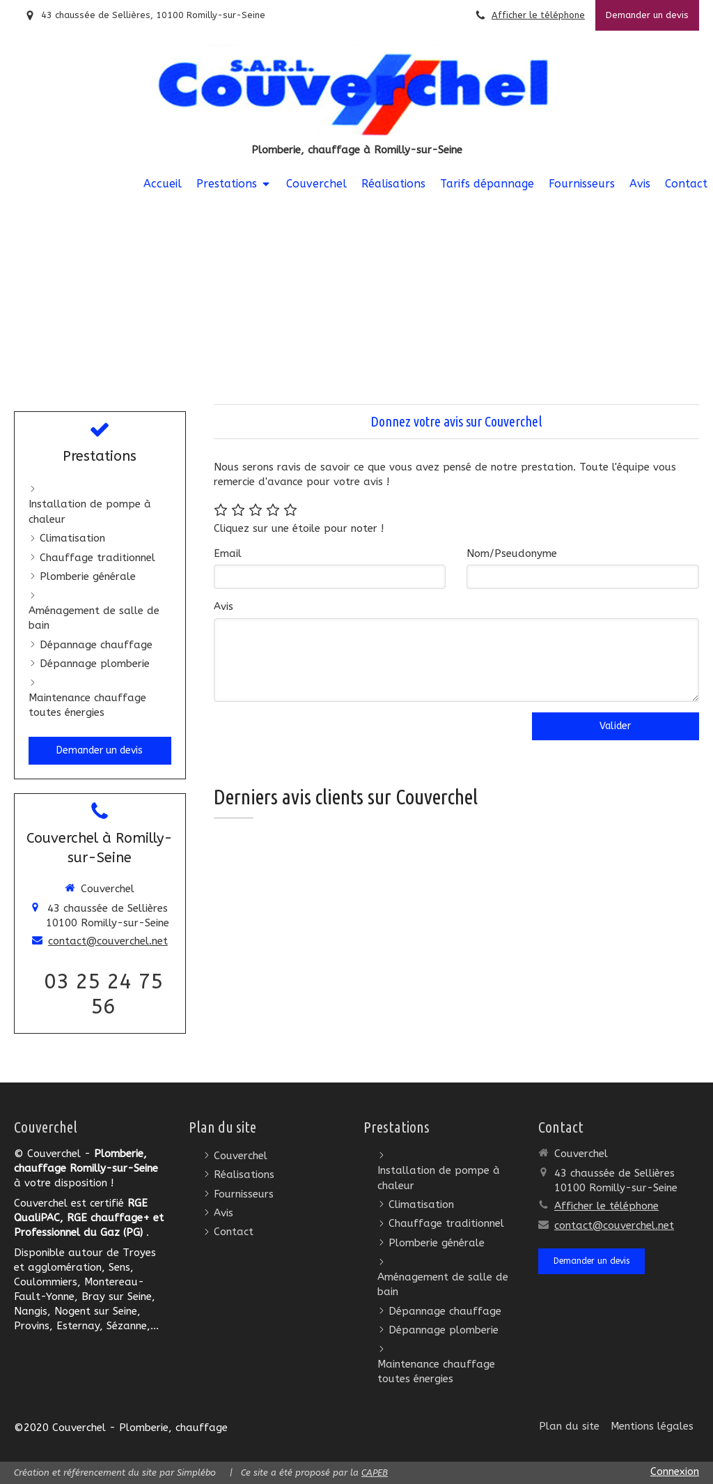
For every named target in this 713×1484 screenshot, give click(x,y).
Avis (223, 606)
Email (228, 553)
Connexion (674, 1471)
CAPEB (374, 1472)
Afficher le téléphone (538, 15)
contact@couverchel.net (108, 941)
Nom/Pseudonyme (512, 553)
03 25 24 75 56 (103, 994)
